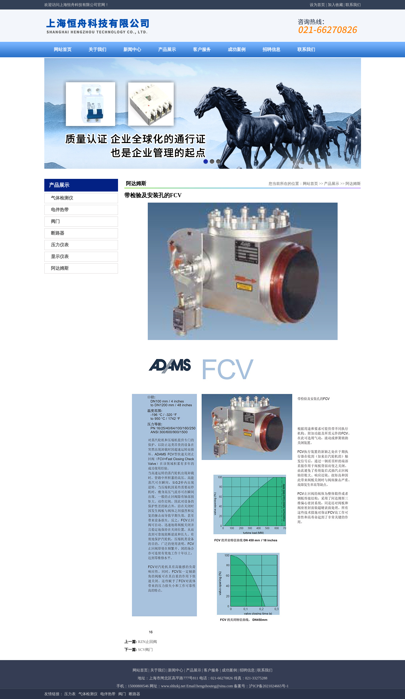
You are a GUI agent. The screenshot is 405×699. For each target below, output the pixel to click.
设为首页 (317, 5)
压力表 (70, 694)
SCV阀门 (145, 649)
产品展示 (167, 49)
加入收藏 (335, 5)
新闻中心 (132, 49)
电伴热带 (60, 209)
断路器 (57, 233)
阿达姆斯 (60, 268)
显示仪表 (60, 256)
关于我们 (97, 49)
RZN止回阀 (147, 641)
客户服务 (202, 49)
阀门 (55, 221)
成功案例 (237, 49)
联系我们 (353, 5)
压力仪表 (60, 244)
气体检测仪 (62, 198)
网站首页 (63, 49)
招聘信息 (271, 49)
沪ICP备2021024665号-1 (269, 686)
